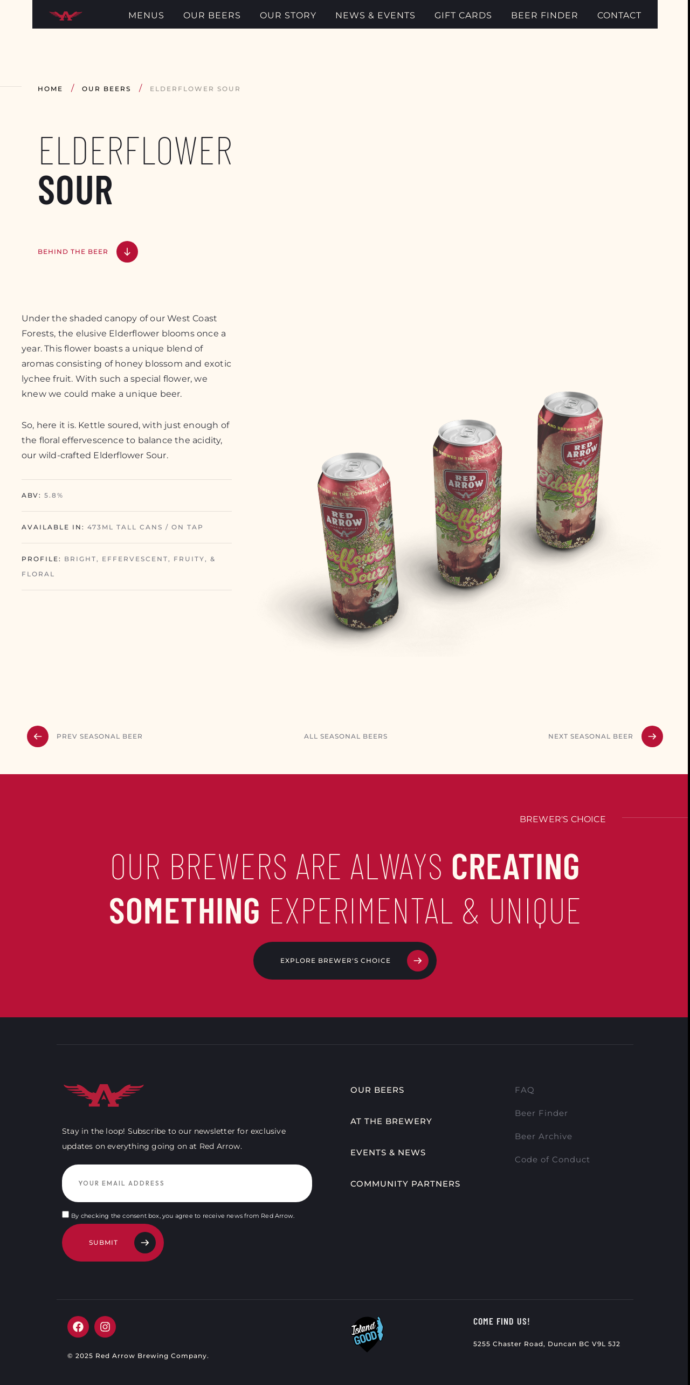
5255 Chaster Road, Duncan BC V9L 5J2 (547, 1351)
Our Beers (106, 89)
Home (50, 89)
